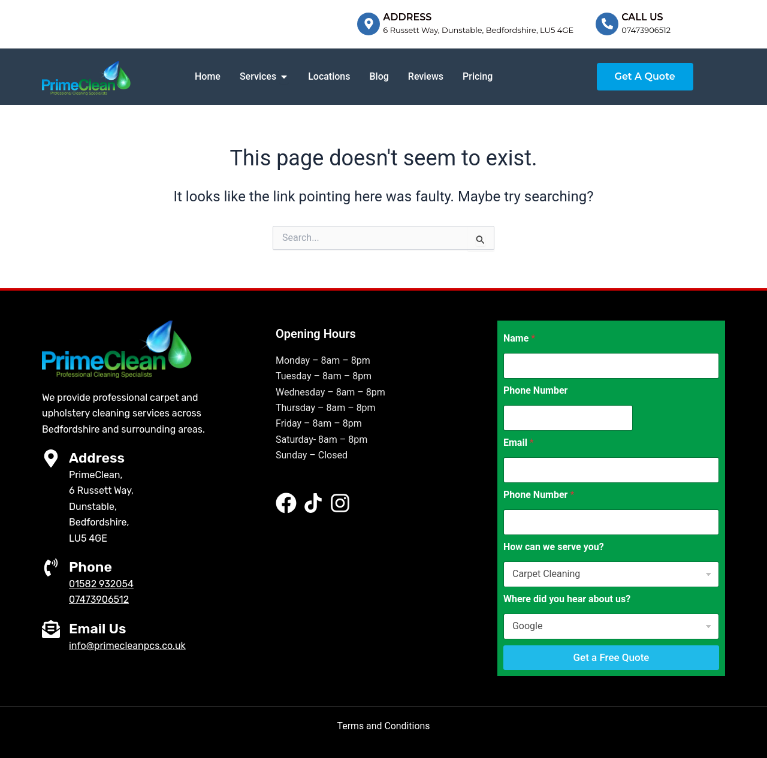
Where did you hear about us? (566, 599)
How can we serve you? (553, 546)
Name (519, 338)
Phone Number (535, 390)
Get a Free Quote (611, 657)
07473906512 (646, 30)
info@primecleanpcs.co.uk (127, 645)
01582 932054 (101, 584)
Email (518, 442)
